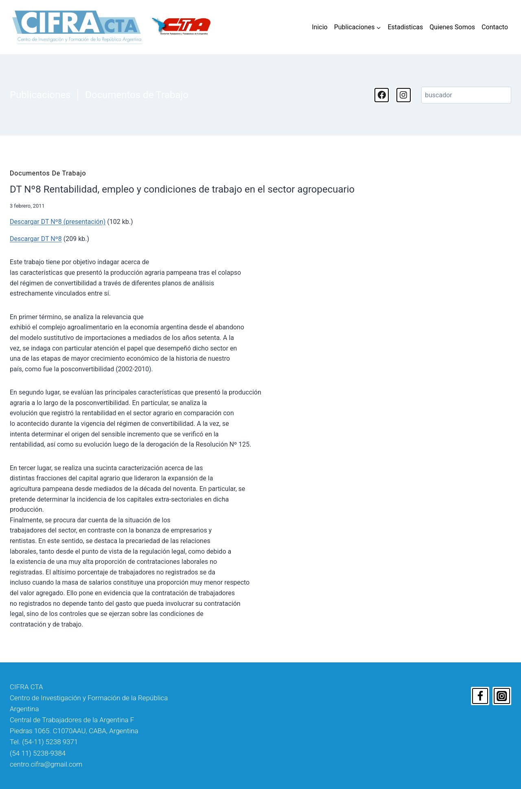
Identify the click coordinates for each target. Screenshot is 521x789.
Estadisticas (405, 27)
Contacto (495, 27)
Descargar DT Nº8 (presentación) (57, 222)
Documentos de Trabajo (136, 95)
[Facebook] (480, 696)
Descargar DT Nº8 (36, 239)
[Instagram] (502, 696)
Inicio (319, 27)
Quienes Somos (452, 27)
